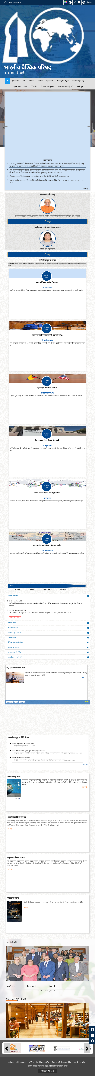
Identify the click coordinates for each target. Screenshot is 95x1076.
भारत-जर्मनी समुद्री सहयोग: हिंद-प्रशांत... (47, 282)
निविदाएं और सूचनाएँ (47, 87)
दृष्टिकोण (32, 589)
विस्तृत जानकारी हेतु (15, 617)
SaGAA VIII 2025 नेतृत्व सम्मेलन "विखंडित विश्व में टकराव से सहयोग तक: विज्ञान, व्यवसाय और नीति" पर (40, 613)
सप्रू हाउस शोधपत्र (48, 589)
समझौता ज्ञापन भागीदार (19, 87)
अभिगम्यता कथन (21, 1062)
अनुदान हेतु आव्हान (48, 647)
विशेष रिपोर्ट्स (63, 589)
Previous (6, 126)
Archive (86, 701)
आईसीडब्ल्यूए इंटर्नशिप (48, 652)
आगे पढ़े (85, 189)
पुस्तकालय (49, 81)
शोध (24, 81)
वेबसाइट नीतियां (45, 1062)
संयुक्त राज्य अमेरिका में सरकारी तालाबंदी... (47, 440)
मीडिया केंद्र (34, 87)
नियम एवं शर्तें (56, 1062)
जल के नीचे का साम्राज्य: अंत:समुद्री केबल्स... (47, 493)
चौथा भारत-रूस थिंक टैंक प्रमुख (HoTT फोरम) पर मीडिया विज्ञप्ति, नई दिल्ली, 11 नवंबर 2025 (39, 176)
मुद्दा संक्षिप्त (17, 589)
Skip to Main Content (13, 2)
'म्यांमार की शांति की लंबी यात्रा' (21, 758)
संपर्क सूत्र (80, 87)
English (89, 2)
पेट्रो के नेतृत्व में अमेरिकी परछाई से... (47, 388)
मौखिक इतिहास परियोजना (48, 642)
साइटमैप (82, 1062)
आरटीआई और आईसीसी (65, 87)
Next (89, 126)
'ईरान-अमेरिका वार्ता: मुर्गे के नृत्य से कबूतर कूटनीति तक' (28, 751)
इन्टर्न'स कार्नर (48, 638)
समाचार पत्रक (48, 623)
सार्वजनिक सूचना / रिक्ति (48, 657)
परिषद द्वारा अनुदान (63, 81)
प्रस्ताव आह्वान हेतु (78, 81)
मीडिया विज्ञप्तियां (48, 628)
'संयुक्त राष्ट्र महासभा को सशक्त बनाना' (23, 743)
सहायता (64, 1062)
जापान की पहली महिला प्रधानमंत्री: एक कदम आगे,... (47, 335)
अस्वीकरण (11, 1062)
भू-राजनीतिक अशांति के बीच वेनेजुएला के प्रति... (47, 545)
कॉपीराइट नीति (33, 1062)
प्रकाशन (40, 81)
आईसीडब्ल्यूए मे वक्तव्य (48, 633)
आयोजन (31, 81)
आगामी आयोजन (48, 596)
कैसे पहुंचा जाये (73, 1062)
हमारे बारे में (15, 81)
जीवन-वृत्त (47, 221)
